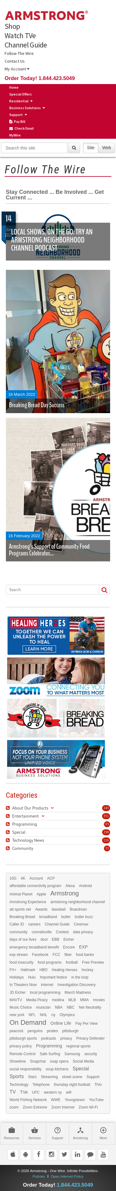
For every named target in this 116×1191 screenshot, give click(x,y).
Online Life (60, 1023)
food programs (50, 962)
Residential (18, 101)
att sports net (20, 909)
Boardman (78, 909)
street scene (72, 1077)
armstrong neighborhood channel (77, 902)
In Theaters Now (23, 985)
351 (106, 816)
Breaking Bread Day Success (37, 405)
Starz (32, 1077)
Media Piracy (37, 1000)
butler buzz (84, 917)
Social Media (83, 1061)
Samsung (72, 1054)
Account (36, 878)
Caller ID (17, 924)
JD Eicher (18, 992)
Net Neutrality (90, 1007)
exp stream (19, 955)
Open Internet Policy (67, 1176)
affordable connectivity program (35, 886)
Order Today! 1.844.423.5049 (40, 78)
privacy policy (21, 1046)
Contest (62, 932)
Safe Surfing (50, 1054)
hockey (87, 970)
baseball (59, 909)
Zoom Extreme (35, 1107)
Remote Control (23, 1054)
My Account (17, 69)
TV (13, 1092)
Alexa (70, 886)
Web (106, 147)
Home (14, 87)
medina (58, 1000)
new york (17, 1015)
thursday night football (72, 1084)
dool (44, 939)
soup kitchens (57, 1069)
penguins (35, 1031)
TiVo (98, 1084)
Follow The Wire (19, 53)
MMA (84, 1000)
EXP (83, 947)
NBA (58, 1007)
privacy (66, 1038)
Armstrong (64, 893)
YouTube (96, 1100)
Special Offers (20, 94)
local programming (45, 992)
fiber (67, 955)
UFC (36, 1092)
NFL (32, 1015)
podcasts (48, 1038)
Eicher (68, 939)
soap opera (59, 1061)
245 (106, 808)
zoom (14, 1107)
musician (43, 1007)
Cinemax (81, 924)
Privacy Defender (90, 1038)
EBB (55, 939)
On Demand (28, 1022)
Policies (38, 1176)
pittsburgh (70, 1031)
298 (106, 832)
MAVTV (16, 1000)
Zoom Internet (63, 1107)
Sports (17, 1076)
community (19, 932)
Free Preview (93, 962)
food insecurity (21, 962)
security (90, 1054)
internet (47, 985)
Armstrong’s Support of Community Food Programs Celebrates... (49, 550)
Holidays (17, 977)
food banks (85, 955)
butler (66, 917)
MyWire (15, 135)
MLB (72, 1000)
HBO (44, 970)
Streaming (49, 1077)
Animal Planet (21, 894)
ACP (51, 878)
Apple (41, 894)
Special (81, 1069)
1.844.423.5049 (75, 1185)
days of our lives (23, 939)
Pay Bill (17, 121)
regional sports (78, 1046)
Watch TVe (20, 35)
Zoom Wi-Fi (88, 1107)
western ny (53, 1092)
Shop (12, 26)
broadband (48, 917)
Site (90, 147)
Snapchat (38, 1061)
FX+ (13, 970)
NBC (71, 1007)
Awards (41, 909)
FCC (56, 955)
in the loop (79, 977)
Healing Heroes (64, 970)
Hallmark (28, 970)
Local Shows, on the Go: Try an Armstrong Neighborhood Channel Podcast (52, 239)
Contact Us (15, 61)
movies (99, 1000)
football (72, 962)
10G (13, 878)
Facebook (40, 955)
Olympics (67, 1015)
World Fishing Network (28, 1100)
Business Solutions (25, 107)
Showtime (18, 1061)
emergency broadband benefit (34, 947)
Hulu (32, 977)
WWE (56, 1100)
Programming (49, 1046)
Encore (69, 947)
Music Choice (21, 1007)
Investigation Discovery (77, 985)
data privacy (83, 932)
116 (106, 840)
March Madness (78, 992)
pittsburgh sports (23, 1038)
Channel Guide (26, 45)
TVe (24, 1092)
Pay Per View (86, 1023)
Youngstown (75, 1100)
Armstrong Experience (28, 902)
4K (23, 878)
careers (34, 924)
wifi (68, 1092)
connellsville (42, 932)
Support (16, 114)
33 (107, 848)
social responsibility (25, 1069)
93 (107, 824)
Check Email (21, 128)
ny (53, 1015)
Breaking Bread (22, 917)
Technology (19, 1084)
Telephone (40, 1084)
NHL (43, 1015)
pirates (52, 1031)
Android (85, 886)
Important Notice (53, 977)
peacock (17, 1031)
